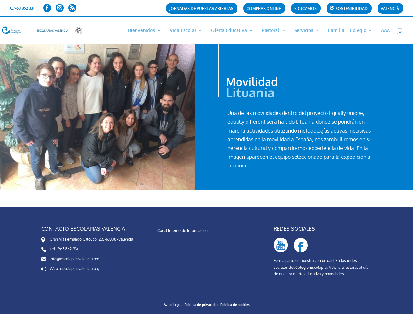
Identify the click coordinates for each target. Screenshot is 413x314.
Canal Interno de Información (182, 230)
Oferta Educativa (229, 30)
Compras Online (264, 9)
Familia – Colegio (347, 30)
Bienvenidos (141, 30)
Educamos (305, 9)
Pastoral (270, 30)
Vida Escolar (183, 30)
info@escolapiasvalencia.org (74, 259)
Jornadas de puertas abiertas (201, 9)
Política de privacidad (201, 305)
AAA (385, 30)
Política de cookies (235, 305)
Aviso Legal (173, 305)
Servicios (303, 30)
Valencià (390, 9)
